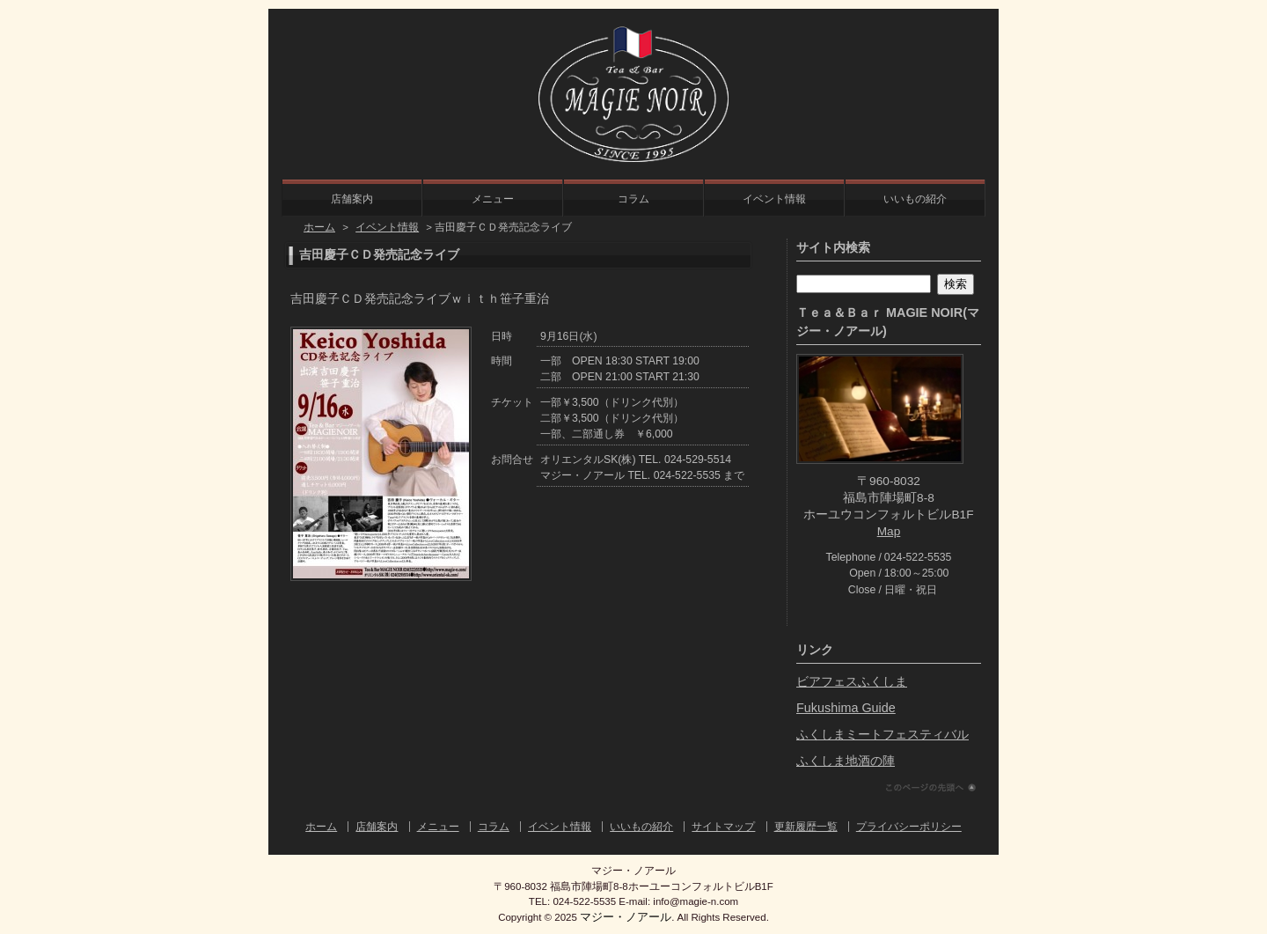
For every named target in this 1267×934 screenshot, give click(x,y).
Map (889, 531)
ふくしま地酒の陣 (845, 761)
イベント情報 (774, 199)
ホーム (319, 227)
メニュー (493, 199)
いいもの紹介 (915, 199)
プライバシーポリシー (909, 826)
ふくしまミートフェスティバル (882, 734)
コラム (633, 199)
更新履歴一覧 (806, 826)
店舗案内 (352, 199)
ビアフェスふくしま (851, 681)
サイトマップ (723, 826)
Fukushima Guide (846, 708)
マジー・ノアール (625, 916)
